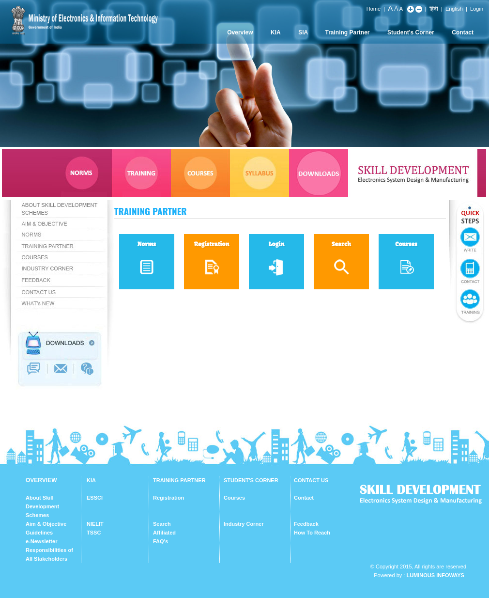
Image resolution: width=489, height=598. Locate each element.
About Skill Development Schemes (42, 506)
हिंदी (433, 9)
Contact (463, 32)
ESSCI (95, 498)
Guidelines (39, 532)
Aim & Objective (46, 524)
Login (476, 9)
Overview (240, 32)
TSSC (94, 532)
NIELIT (95, 524)
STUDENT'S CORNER (251, 480)
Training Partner (347, 32)
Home (374, 9)
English (454, 9)
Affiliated (164, 532)
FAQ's (160, 541)
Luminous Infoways (435, 575)
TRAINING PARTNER (179, 480)
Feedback (306, 524)
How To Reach (312, 532)
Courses (234, 498)
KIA (276, 32)
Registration (168, 498)
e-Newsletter (41, 541)
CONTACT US (311, 480)
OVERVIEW (41, 480)
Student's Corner (410, 32)
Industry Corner (244, 524)
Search (162, 524)
